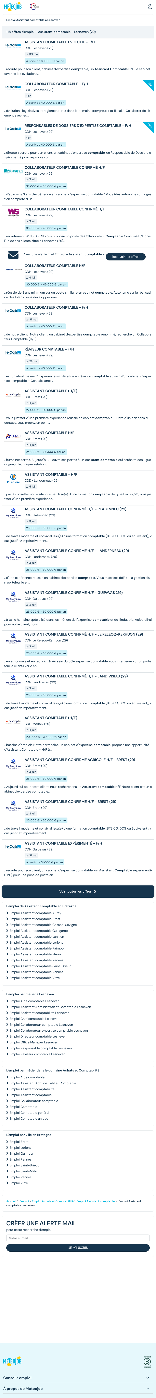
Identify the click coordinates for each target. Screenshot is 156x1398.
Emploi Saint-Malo (23, 1171)
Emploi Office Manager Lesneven (34, 1042)
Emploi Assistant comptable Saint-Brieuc (40, 966)
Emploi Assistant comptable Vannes (36, 972)
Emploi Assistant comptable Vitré (35, 978)
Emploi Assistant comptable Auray (35, 913)
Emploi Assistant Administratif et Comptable (43, 1083)
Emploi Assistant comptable (31, 1095)
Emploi (24, 1201)
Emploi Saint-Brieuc (24, 1165)
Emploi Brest (19, 1142)
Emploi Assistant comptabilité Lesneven (39, 1013)
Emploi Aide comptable (27, 1077)
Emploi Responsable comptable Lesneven (41, 1048)
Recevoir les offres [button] (125, 257)
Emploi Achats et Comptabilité (53, 1201)
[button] (149, 6)
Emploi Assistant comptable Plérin (35, 954)
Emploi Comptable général (29, 1113)
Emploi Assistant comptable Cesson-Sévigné (43, 925)
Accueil (11, 1201)
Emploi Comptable (23, 1107)
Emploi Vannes (20, 1177)
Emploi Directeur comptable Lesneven (38, 1036)
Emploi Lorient (20, 1147)
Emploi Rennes (20, 1159)
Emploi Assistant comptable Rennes (36, 960)
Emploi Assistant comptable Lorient (36, 942)
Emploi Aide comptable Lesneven (34, 1001)
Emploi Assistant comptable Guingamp (39, 931)
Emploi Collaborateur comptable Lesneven (41, 1024)
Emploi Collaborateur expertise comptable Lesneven (49, 1030)
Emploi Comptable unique (29, 1118)
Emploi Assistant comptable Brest (35, 919)
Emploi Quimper (22, 1153)
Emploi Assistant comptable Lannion (37, 936)
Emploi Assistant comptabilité (32, 1089)
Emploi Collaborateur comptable (34, 1101)
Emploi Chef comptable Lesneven (34, 1019)
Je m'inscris (78, 1248)
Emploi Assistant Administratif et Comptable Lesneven (50, 1007)
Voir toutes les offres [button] (78, 891)
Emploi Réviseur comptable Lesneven (37, 1054)
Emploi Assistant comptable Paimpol (37, 948)
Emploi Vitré (19, 1183)
